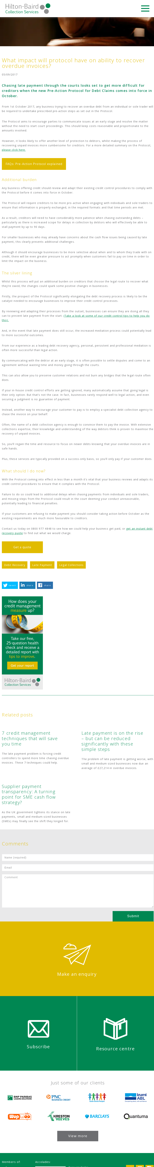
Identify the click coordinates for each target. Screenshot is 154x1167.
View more (77, 1136)
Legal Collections (71, 565)
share (29, 585)
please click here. (14, 150)
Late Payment (42, 565)
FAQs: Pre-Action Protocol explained (34, 164)
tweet (12, 585)
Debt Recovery (14, 565)
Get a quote (22, 547)
